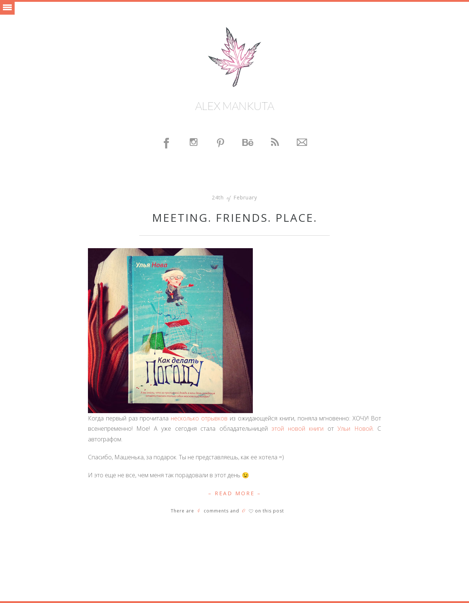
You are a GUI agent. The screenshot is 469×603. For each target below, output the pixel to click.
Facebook (166, 143)
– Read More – (234, 493)
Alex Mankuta (234, 105)
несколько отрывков (199, 418)
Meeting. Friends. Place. (234, 217)
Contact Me (302, 143)
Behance (248, 143)
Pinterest (221, 143)
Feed (275, 143)
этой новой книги (298, 428)
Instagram (194, 143)
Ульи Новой (354, 428)
